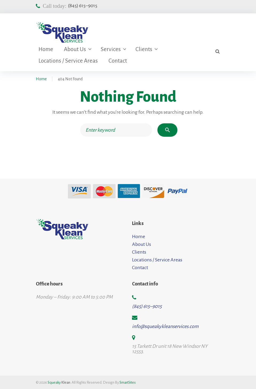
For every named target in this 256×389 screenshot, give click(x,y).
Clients (143, 49)
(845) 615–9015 (82, 5)
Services (111, 49)
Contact (117, 61)
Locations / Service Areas (68, 61)
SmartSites (127, 382)
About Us (75, 49)
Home (45, 49)
